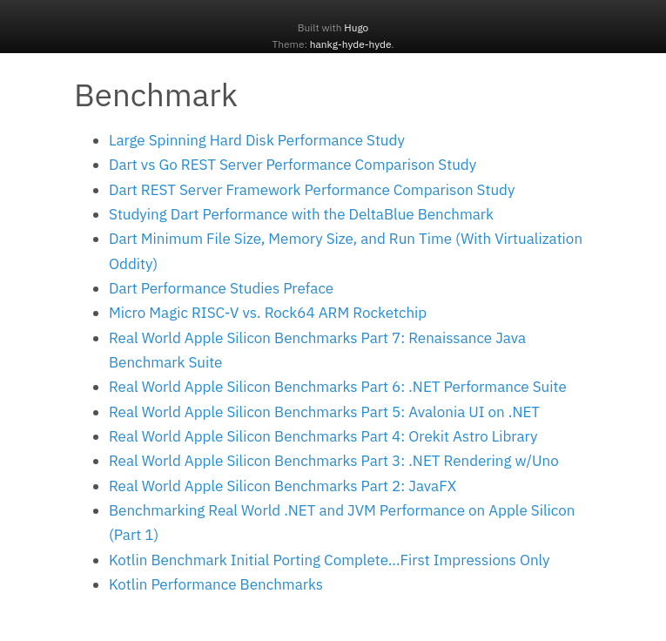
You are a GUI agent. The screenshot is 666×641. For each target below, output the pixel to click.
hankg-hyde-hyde (351, 44)
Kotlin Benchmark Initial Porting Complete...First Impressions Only (329, 560)
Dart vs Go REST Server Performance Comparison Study (292, 164)
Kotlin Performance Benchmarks (216, 584)
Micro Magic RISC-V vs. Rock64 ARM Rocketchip (268, 312)
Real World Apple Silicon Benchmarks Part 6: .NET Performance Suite (338, 386)
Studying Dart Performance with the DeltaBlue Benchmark (301, 214)
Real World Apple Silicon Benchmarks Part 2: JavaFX (282, 486)
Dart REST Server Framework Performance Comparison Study (312, 189)
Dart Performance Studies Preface (221, 288)
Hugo (356, 27)
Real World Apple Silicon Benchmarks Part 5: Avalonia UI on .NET (324, 412)
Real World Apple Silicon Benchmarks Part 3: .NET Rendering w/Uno (334, 460)
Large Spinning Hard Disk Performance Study (257, 140)
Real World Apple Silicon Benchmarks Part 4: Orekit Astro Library (323, 436)
